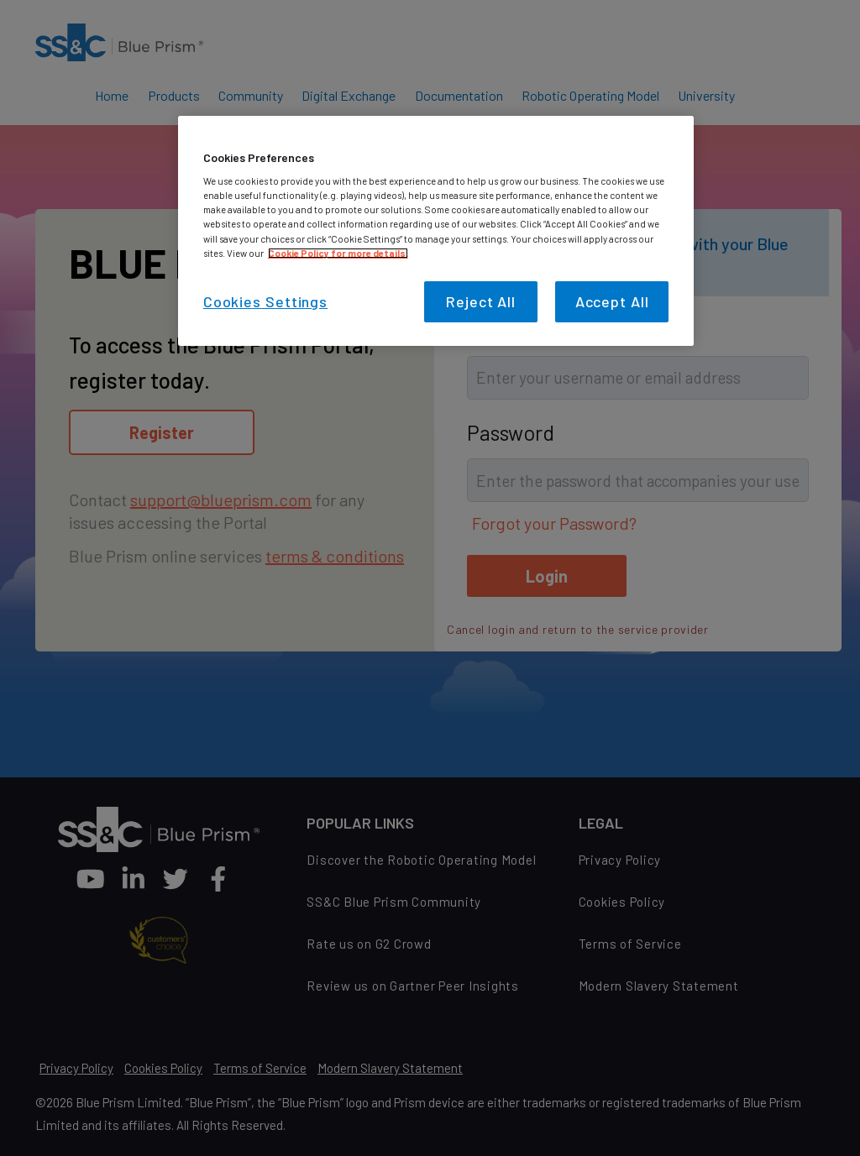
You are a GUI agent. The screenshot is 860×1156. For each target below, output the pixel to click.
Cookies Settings (265, 301)
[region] (436, 231)
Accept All (612, 301)
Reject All (481, 301)
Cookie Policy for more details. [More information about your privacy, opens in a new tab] (338, 253)
